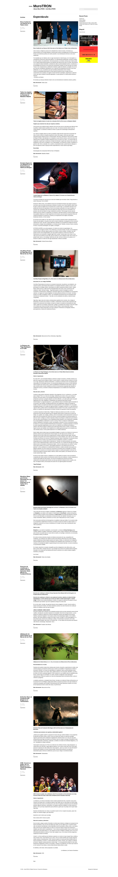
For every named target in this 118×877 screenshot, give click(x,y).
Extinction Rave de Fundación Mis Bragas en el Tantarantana (26, 699)
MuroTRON (26, 869)
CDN (43, 467)
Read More (35, 85)
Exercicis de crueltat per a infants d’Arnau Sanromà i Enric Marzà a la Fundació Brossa (25, 570)
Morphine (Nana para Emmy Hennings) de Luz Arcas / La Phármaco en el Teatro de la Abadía (25, 481)
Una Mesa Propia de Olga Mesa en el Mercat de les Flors (26, 252)
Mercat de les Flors (46, 336)
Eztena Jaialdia (82, 20)
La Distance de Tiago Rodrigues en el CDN (25, 347)
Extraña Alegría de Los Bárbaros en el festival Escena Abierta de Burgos (26, 165)
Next (34, 861)
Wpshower (95, 869)
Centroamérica (82, 21)
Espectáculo (22, 31)
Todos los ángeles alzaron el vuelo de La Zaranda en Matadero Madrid (26, 94)
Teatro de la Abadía (46, 557)
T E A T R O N (82, 32)
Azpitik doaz (81, 18)
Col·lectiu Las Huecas (38, 77)
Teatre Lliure (44, 82)
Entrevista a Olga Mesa (56, 336)
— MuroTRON (40, 6)
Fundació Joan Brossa (46, 624)
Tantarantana (45, 753)
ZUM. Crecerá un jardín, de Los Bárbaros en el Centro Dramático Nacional (25, 766)
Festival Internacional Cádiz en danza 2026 (88, 22)
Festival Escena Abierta (47, 241)
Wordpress (45, 869)
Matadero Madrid (45, 153)
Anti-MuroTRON (50, 9)
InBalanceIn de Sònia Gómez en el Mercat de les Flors (26, 635)
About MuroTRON (39, 9)
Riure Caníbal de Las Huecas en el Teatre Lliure (25, 23)
